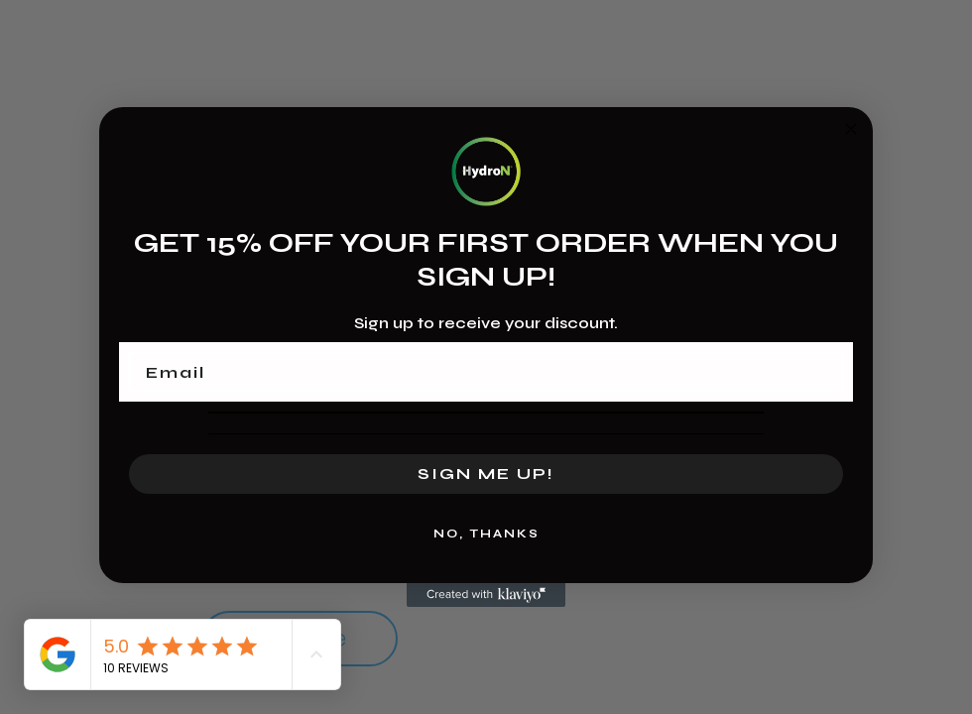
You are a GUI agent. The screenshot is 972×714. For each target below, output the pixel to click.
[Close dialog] (851, 129)
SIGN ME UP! (486, 473)
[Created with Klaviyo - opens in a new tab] (486, 595)
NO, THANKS (486, 533)
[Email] (486, 372)
